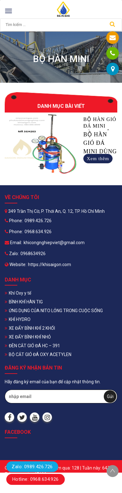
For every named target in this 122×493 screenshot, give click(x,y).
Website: (15, 264)
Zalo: (12, 253)
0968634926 (33, 253)
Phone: (14, 220)
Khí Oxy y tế (20, 293)
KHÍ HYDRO (19, 319)
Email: (13, 242)
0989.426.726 (38, 220)
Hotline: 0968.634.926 (35, 479)
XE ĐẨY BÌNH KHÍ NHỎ (30, 336)
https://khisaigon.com (49, 264)
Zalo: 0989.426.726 (32, 466)
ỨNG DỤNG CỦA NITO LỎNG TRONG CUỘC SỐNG (56, 310)
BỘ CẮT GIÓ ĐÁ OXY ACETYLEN (40, 354)
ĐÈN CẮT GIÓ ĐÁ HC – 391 (34, 345)
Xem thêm (98, 158)
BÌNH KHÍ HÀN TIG (26, 301)
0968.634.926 (38, 231)
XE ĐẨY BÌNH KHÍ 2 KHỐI (32, 328)
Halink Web (106, 486)
